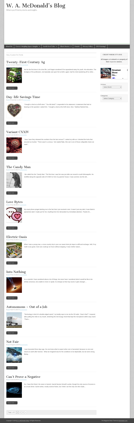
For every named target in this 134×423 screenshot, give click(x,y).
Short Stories (65, 46)
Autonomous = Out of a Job (26, 307)
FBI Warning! (101, 46)
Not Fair (12, 342)
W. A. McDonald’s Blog (35, 5)
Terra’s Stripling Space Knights (27, 46)
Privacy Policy (88, 46)
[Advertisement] (67, 29)
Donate (77, 46)
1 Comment (23, 205)
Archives (103, 84)
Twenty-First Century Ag (25, 62)
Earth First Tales (49, 46)
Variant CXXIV (17, 132)
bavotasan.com (123, 420)
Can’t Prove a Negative (23, 377)
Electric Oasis (16, 237)
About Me (9, 46)
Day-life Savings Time (23, 97)
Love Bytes (14, 202)
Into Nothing (16, 272)
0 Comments (24, 65)
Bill (9, 65)
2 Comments (23, 239)
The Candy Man (18, 167)
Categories (104, 96)
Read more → (12, 88)
